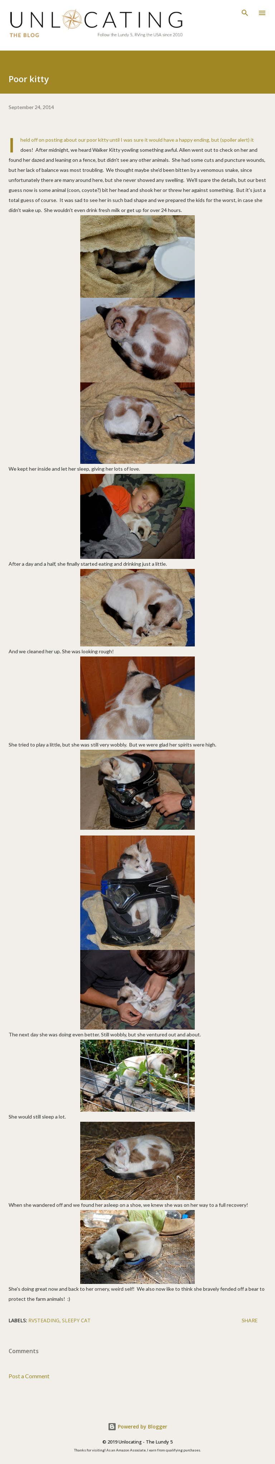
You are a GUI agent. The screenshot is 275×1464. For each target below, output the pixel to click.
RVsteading (43, 1320)
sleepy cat (76, 1320)
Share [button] (250, 1320)
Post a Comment (29, 1376)
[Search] (245, 13)
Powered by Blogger (137, 1426)
